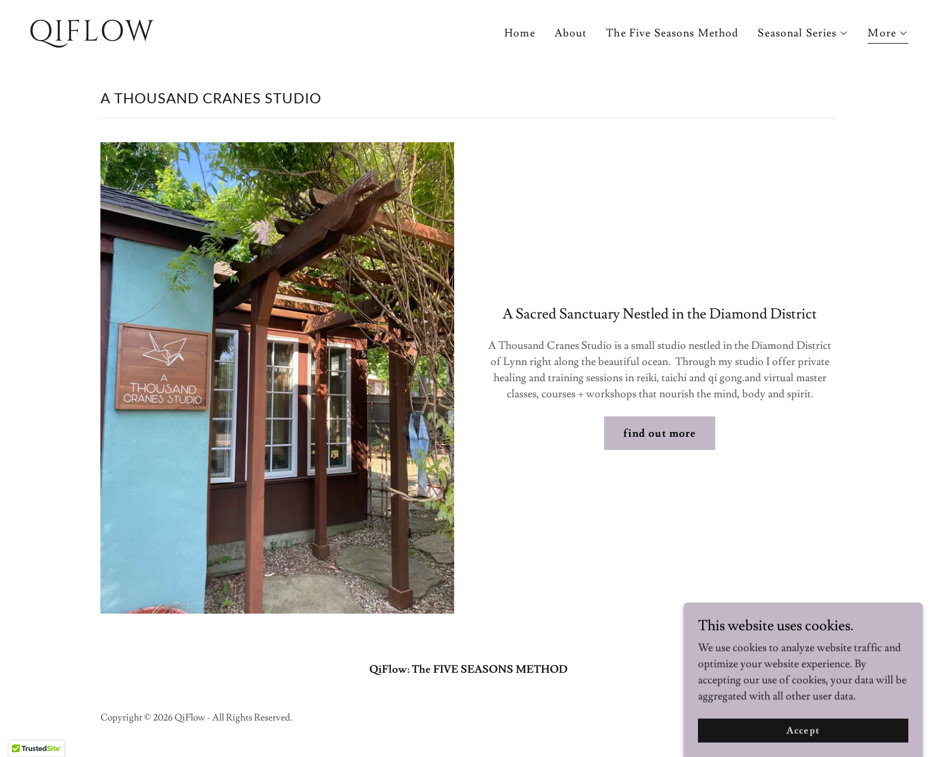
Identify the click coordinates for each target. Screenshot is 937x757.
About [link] (571, 33)
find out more (660, 433)
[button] (803, 33)
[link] (244, 37)
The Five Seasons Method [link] (672, 33)
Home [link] (519, 33)
